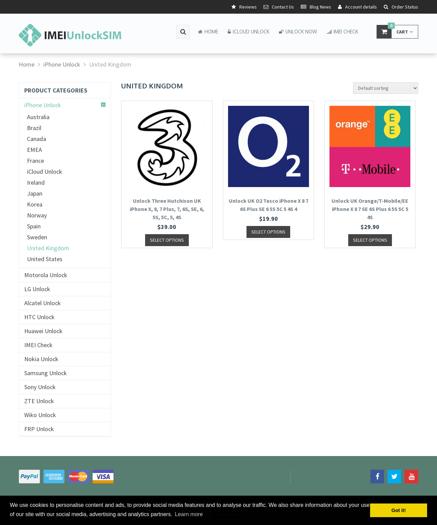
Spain (34, 226)
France (35, 160)
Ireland (36, 182)
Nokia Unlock (41, 359)
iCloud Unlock (248, 31)
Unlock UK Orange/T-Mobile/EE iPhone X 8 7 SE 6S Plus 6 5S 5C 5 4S (370, 209)
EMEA (34, 149)
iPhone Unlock (42, 105)
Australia (38, 117)
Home (208, 31)
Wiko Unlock (40, 415)
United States (44, 259)
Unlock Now (298, 31)
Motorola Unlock (45, 275)
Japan (34, 193)
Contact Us (279, 7)
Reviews (244, 7)
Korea (34, 204)
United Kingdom (48, 248)
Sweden (37, 237)
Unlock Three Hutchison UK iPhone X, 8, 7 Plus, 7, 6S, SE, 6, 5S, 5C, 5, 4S (167, 209)
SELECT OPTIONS (167, 240)
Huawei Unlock (43, 331)
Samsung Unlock (45, 373)
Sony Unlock (40, 387)
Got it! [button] (399, 510)
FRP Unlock (39, 429)
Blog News (316, 7)
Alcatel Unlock (42, 303)
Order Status (401, 7)
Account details (357, 7)
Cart (395, 31)
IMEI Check (342, 31)
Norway (37, 215)
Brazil (34, 128)
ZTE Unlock (39, 401)
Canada (36, 139)
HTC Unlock (39, 317)
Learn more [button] (189, 514)
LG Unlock (37, 289)
